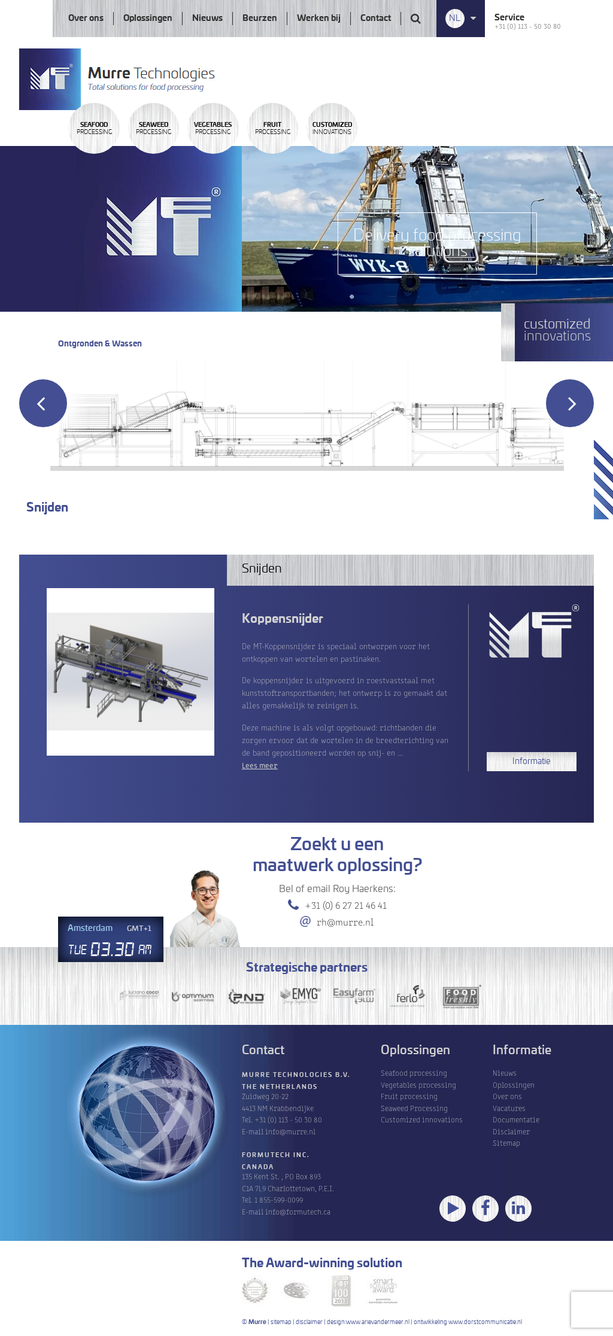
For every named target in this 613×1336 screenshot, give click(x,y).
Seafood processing (414, 1072)
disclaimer (309, 1322)
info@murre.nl (290, 1131)
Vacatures (509, 1107)
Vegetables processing (418, 1084)
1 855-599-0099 (278, 1199)
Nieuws (207, 18)
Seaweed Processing (414, 1107)
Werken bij (319, 18)
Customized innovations (422, 1119)
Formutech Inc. (276, 1155)
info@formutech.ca (297, 1211)
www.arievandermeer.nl (377, 1322)
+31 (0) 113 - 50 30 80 (527, 25)
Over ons (86, 18)
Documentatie (516, 1119)
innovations (506, 163)
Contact (375, 18)
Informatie (531, 761)
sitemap (281, 1322)
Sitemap (506, 1142)
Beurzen (259, 18)
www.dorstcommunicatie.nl (485, 1322)
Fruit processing (409, 1095)
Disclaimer (511, 1131)
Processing (113, 163)
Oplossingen (147, 18)
